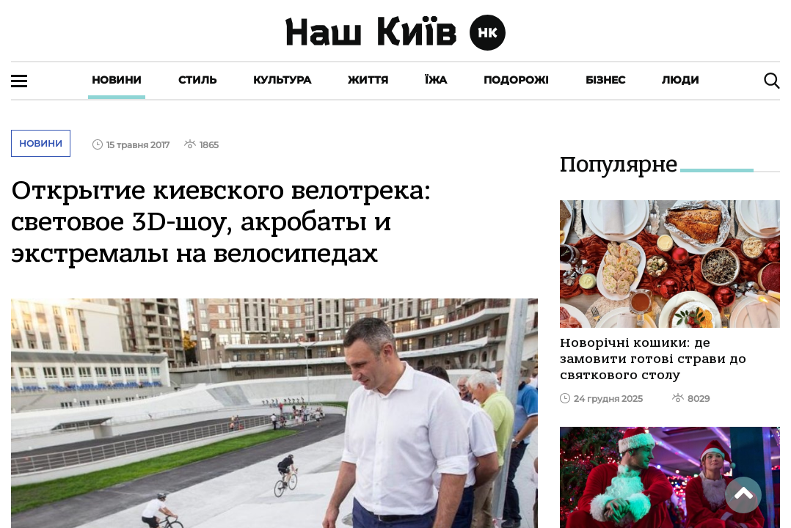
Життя (368, 80)
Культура (282, 80)
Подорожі (516, 80)
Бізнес (605, 80)
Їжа (436, 80)
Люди (680, 80)
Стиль (197, 80)
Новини (117, 80)
